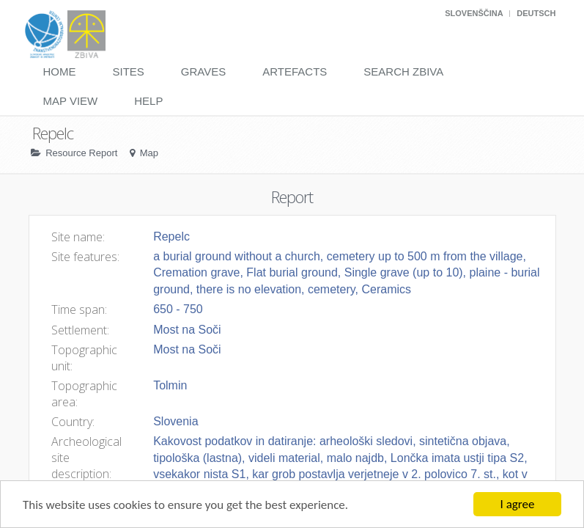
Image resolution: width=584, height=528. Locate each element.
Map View (70, 101)
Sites (128, 71)
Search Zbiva (403, 71)
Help (148, 101)
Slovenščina (474, 13)
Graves (203, 71)
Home (59, 71)
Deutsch (536, 13)
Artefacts (294, 71)
